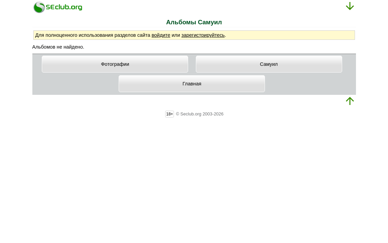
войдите (161, 35)
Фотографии (115, 64)
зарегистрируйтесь (203, 35)
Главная (192, 83)
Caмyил (269, 64)
